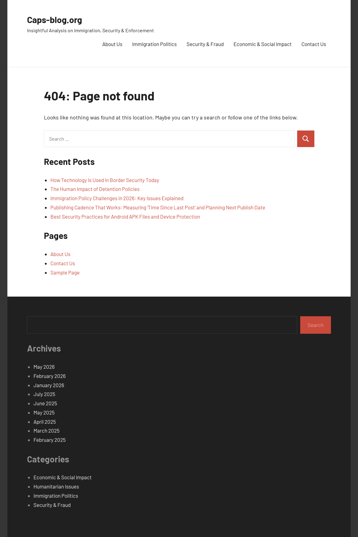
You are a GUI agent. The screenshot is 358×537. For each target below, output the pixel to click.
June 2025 (45, 403)
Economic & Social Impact (263, 44)
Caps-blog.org (58, 19)
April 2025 (44, 421)
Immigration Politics (154, 44)
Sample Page (65, 272)
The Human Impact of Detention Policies (95, 189)
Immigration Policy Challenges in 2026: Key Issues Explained (116, 198)
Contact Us (313, 44)
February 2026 (49, 376)
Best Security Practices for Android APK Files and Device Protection (125, 216)
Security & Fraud (205, 44)
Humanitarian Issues (56, 486)
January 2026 (48, 385)
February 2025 (49, 440)
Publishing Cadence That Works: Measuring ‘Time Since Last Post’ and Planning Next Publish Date (157, 207)
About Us (112, 44)
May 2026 (44, 367)
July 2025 (44, 394)
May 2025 (44, 412)
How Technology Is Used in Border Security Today (104, 180)
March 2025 (46, 430)
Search (316, 325)
